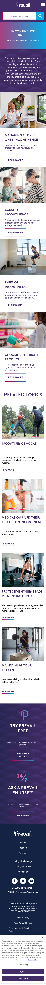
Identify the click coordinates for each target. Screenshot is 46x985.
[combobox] (23, 16)
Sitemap (23, 853)
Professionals (23, 871)
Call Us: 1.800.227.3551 (23, 888)
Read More (8, 470)
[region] (23, 959)
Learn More (15, 160)
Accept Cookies (23, 978)
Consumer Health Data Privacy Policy (21, 929)
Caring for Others (23, 866)
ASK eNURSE (23, 815)
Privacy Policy (23, 917)
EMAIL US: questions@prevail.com (23, 892)
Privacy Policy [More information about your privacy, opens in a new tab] (33, 960)
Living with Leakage (23, 861)
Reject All (23, 972)
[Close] (42, 937)
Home (23, 842)
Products (23, 847)
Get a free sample (23, 755)
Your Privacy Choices (23, 923)
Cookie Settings (23, 965)
